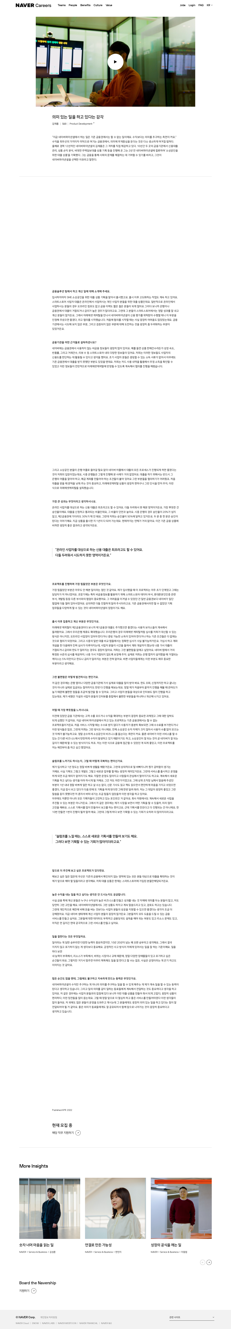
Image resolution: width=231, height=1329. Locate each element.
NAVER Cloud (22, 1323)
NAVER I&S (106, 1323)
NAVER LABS (48, 1323)
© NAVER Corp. (25, 1317)
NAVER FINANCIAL (88, 1323)
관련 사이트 (174, 1317)
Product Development (81, 123)
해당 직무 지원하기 (63, 1132)
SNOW (35, 1323)
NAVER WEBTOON (67, 1323)
